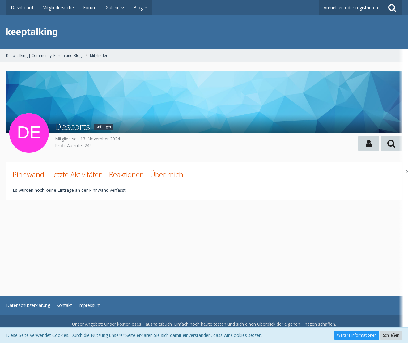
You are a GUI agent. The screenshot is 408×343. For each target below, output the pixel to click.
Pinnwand (28, 174)
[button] (368, 143)
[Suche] (392, 7)
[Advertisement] (191, 243)
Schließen (391, 335)
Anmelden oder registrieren (351, 8)
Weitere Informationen (356, 335)
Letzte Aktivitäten (76, 174)
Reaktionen (126, 174)
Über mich (166, 174)
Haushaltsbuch (157, 324)
